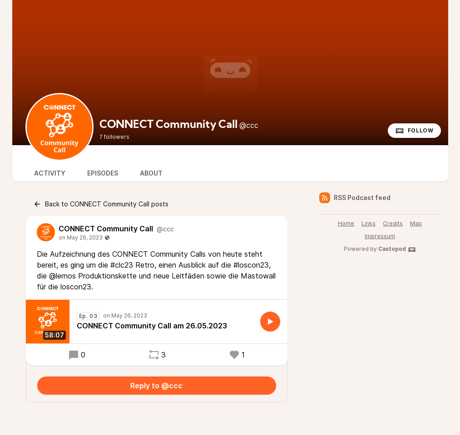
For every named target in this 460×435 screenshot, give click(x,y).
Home (346, 223)
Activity (49, 173)
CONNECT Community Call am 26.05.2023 (152, 325)
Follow (414, 130)
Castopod (397, 249)
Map (416, 223)
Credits (393, 223)
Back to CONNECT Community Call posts (100, 204)
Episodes (102, 173)
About (151, 173)
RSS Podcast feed (355, 197)
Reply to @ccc (156, 385)
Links (368, 223)
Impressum (380, 236)
